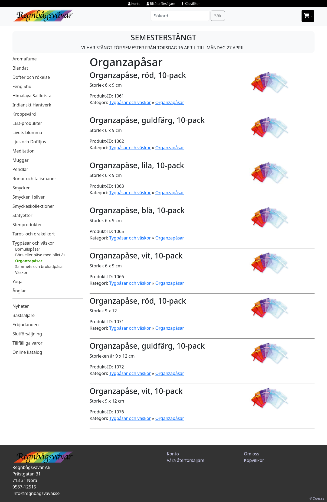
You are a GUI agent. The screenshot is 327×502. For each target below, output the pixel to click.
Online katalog (27, 352)
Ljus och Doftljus (29, 142)
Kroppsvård (24, 114)
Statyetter (22, 215)
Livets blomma (27, 132)
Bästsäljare (23, 315)
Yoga (17, 281)
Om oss (251, 454)
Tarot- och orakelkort (33, 234)
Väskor (21, 272)
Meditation (23, 151)
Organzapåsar (28, 260)
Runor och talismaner (34, 179)
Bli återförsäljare (160, 3)
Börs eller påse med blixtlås (40, 254)
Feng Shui (22, 86)
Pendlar (20, 169)
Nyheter (20, 306)
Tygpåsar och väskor (33, 243)
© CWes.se (316, 498)
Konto (133, 3)
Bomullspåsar (27, 249)
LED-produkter (27, 123)
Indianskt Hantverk (31, 105)
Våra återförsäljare (185, 460)
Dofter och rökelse (31, 77)
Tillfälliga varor (27, 343)
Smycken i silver (28, 197)
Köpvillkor (190, 3)
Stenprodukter (27, 225)
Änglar (19, 291)
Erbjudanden (25, 325)
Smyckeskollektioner (33, 206)
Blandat (20, 68)
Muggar (20, 160)
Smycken (21, 188)
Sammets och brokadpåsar (39, 266)
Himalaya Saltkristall (33, 96)
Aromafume (24, 59)
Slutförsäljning (27, 334)
